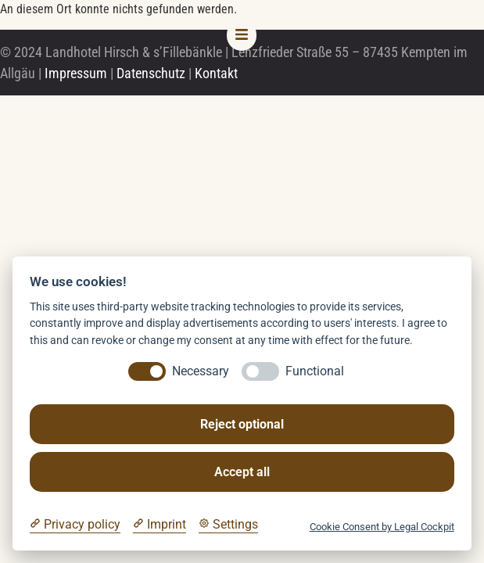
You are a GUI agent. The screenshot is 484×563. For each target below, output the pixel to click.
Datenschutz (151, 73)
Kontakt (216, 73)
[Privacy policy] (75, 525)
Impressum (76, 73)
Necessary (200, 371)
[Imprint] (159, 525)
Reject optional (242, 424)
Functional (314, 371)
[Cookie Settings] (228, 525)
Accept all (242, 471)
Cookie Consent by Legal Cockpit (382, 527)
